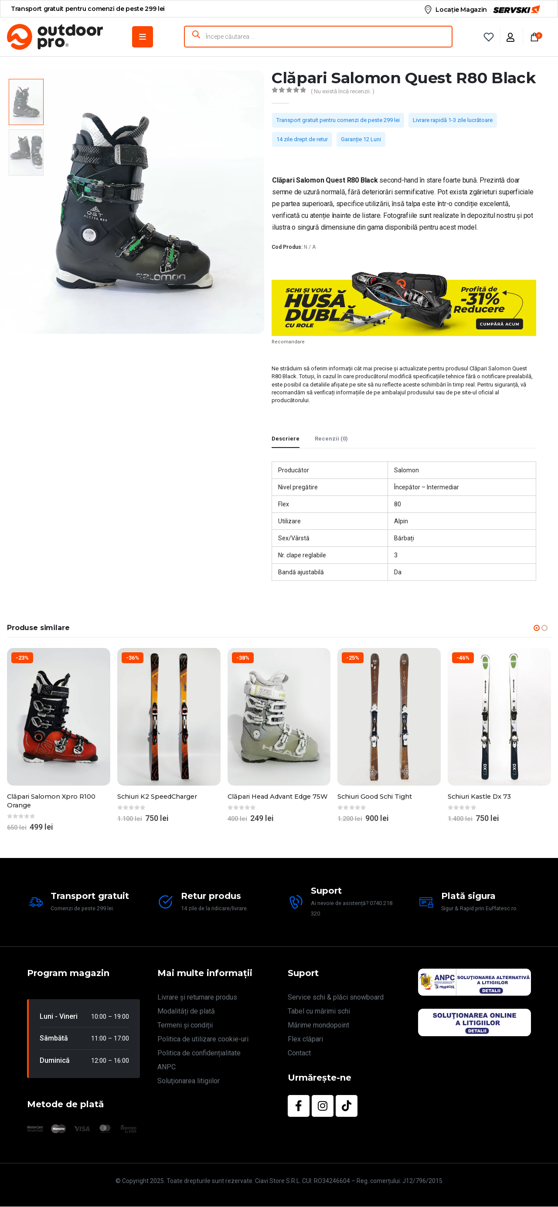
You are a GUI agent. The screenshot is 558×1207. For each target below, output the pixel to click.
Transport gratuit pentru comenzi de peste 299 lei (338, 120)
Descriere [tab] (285, 438)
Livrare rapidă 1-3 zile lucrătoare (453, 120)
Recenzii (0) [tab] (331, 438)
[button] (537, 628)
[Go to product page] (58, 717)
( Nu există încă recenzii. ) (342, 91)
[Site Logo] (55, 37)
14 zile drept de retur (302, 139)
